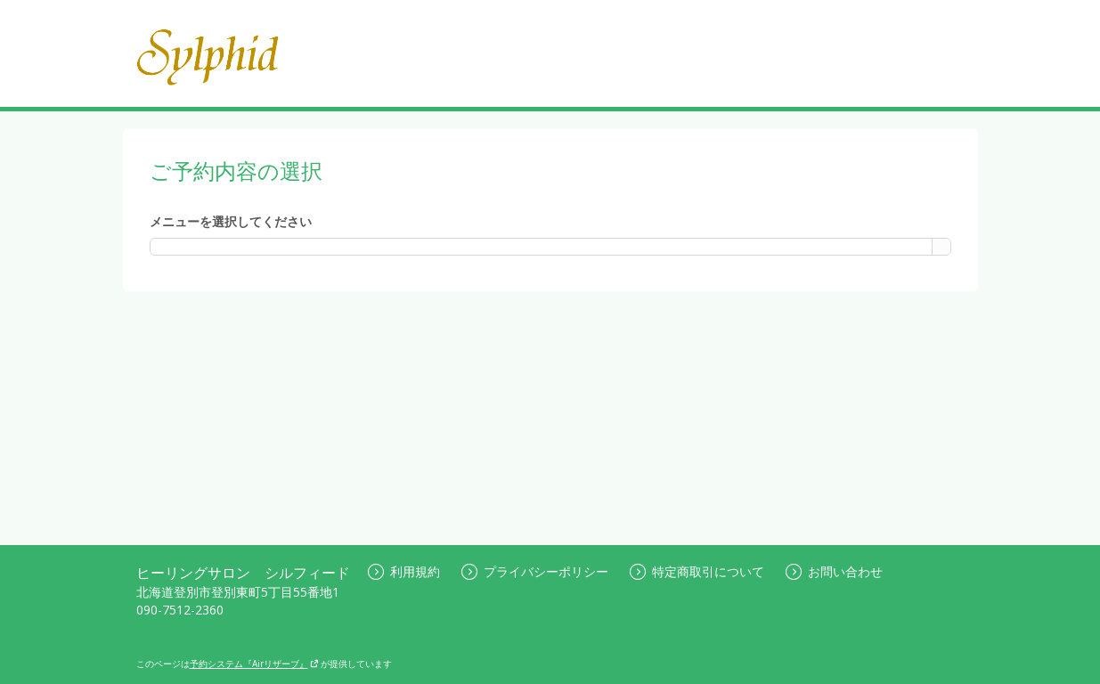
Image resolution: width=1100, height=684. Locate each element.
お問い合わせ (834, 571)
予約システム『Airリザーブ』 (254, 663)
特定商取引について (697, 571)
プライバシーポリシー (534, 571)
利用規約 (404, 571)
